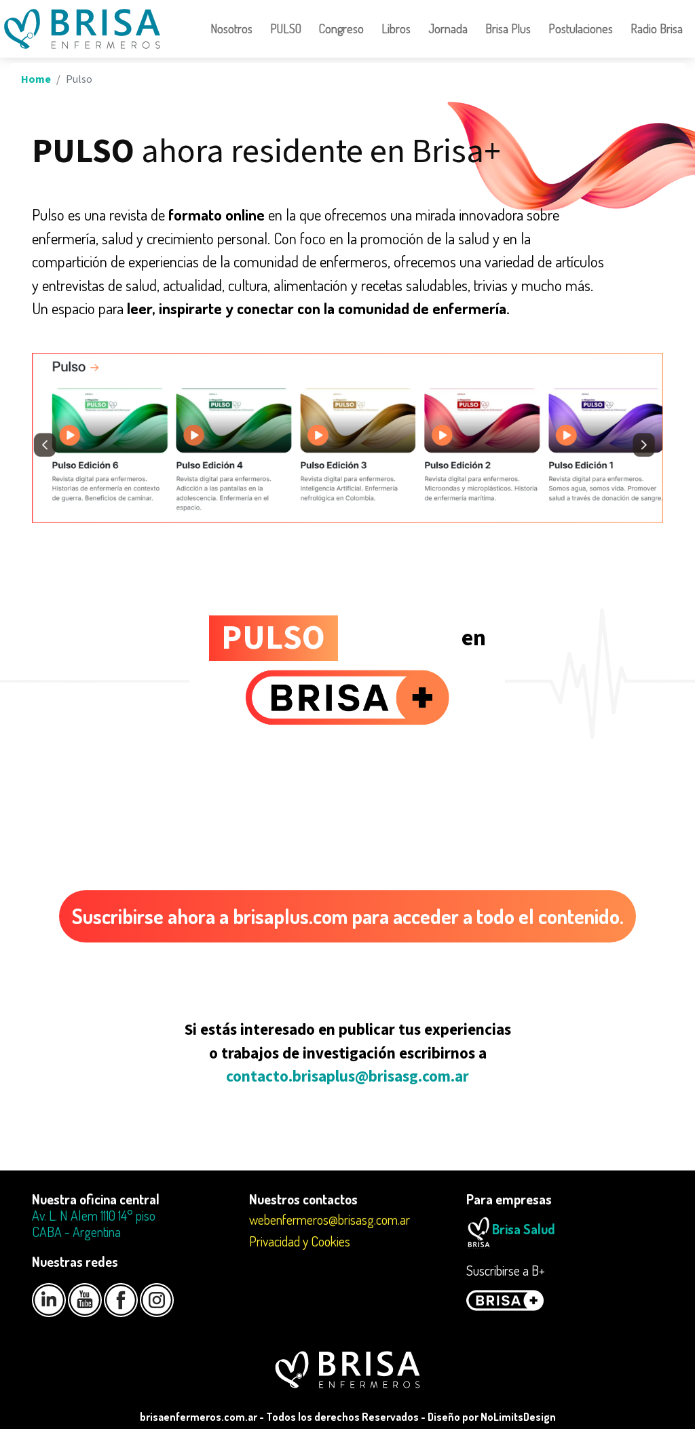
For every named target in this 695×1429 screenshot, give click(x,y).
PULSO (285, 28)
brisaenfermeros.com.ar (198, 1417)
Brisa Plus (508, 28)
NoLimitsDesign (518, 1417)
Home (36, 79)
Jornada (448, 28)
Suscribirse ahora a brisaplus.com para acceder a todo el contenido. (348, 916)
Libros (396, 28)
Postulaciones (580, 28)
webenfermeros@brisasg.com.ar (329, 1219)
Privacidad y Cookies (299, 1241)
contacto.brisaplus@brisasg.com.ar (347, 1076)
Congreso (341, 28)
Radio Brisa (657, 28)
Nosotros (231, 28)
